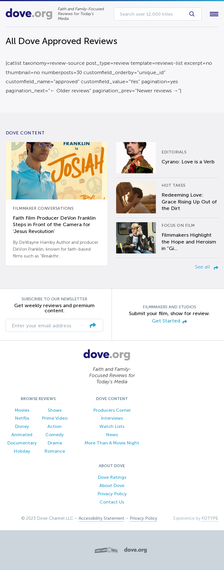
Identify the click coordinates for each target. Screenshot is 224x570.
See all (206, 267)
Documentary (22, 442)
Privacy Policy (112, 493)
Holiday (22, 451)
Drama (54, 442)
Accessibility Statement (101, 518)
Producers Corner (112, 410)
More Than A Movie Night (112, 442)
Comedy (54, 434)
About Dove (111, 485)
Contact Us (112, 502)
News (112, 434)
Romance (54, 451)
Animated (21, 434)
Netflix (22, 418)
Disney (22, 426)
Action (54, 426)
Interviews (112, 418)
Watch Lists (111, 426)
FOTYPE (210, 518)
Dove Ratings (112, 477)
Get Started (169, 321)
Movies (22, 410)
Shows (55, 410)
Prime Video (55, 418)
